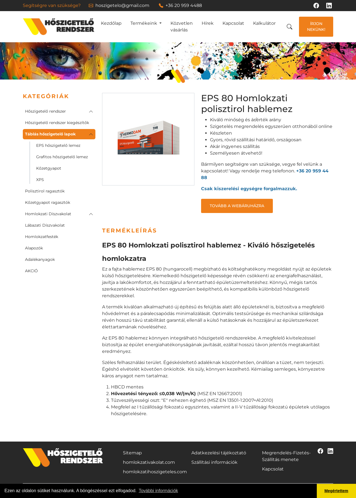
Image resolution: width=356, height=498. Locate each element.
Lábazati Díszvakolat (45, 225)
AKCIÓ (31, 270)
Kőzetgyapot (48, 168)
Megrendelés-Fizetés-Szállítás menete (286, 456)
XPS (40, 179)
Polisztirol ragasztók (45, 191)
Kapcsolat (233, 23)
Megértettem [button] (336, 491)
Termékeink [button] (144, 23)
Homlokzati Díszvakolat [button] (48, 213)
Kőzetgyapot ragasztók (47, 202)
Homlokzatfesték (41, 236)
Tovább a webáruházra (237, 205)
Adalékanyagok (40, 259)
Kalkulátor (264, 23)
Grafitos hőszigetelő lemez (62, 156)
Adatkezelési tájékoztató (218, 452)
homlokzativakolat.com (149, 462)
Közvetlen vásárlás (181, 27)
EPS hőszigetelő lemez (58, 145)
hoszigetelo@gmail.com (119, 5)
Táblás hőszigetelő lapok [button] (50, 134)
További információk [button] (158, 490)
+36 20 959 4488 (180, 5)
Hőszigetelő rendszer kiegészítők (57, 122)
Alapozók (34, 248)
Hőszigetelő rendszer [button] (45, 111)
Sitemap (132, 452)
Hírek (208, 23)
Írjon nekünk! (316, 26)
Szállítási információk (214, 462)
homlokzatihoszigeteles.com (155, 471)
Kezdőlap (111, 23)
